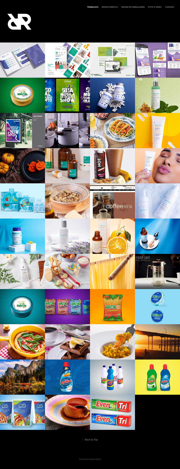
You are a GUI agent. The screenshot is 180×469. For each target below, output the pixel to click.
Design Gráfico (110, 7)
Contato (169, 7)
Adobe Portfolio (95, 459)
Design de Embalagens (133, 7)
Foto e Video (155, 7)
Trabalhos (92, 7)
